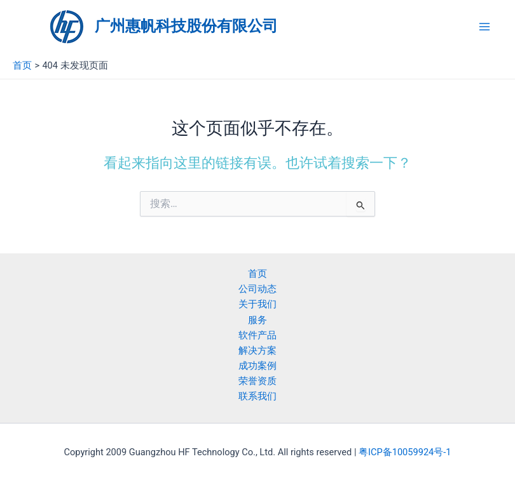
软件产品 (257, 335)
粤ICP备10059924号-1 (405, 452)
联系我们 (257, 396)
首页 (257, 273)
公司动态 (257, 289)
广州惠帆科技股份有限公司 (186, 26)
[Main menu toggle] (484, 26)
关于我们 (257, 304)
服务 (257, 320)
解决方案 (257, 350)
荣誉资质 (257, 381)
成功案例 (257, 365)
